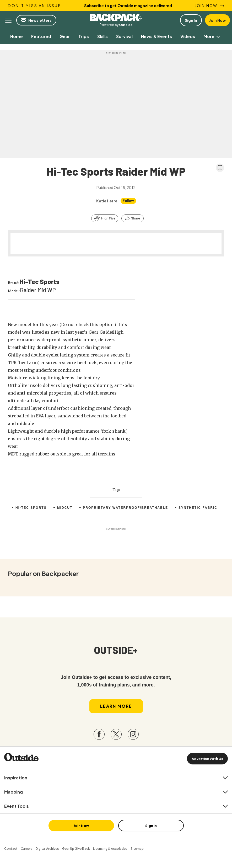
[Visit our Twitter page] (116, 734)
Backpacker (116, 17)
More (212, 36)
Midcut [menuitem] (65, 508)
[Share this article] (132, 218)
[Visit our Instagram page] (133, 734)
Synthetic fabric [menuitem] (198, 508)
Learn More (116, 706)
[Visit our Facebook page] (99, 734)
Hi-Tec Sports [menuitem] (31, 508)
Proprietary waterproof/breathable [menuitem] (125, 508)
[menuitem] (16, 36)
